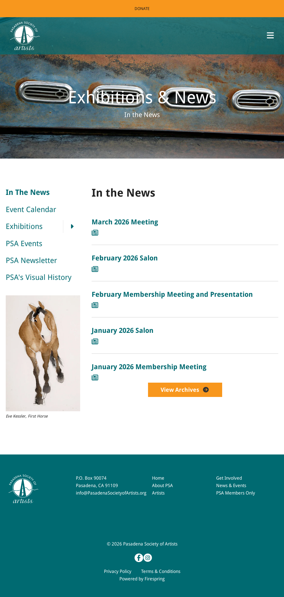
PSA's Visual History (39, 277)
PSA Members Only (235, 493)
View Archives (185, 389)
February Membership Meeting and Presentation (172, 294)
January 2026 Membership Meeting (149, 367)
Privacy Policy (117, 571)
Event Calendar (31, 209)
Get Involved (229, 478)
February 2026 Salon (125, 258)
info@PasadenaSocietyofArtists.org (111, 493)
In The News (28, 192)
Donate (142, 8)
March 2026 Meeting (125, 222)
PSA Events (24, 243)
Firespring (155, 579)
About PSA (162, 485)
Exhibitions (43, 226)
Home (158, 478)
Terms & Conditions (160, 571)
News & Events (231, 485)
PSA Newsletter (31, 260)
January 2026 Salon (122, 331)
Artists (158, 493)
